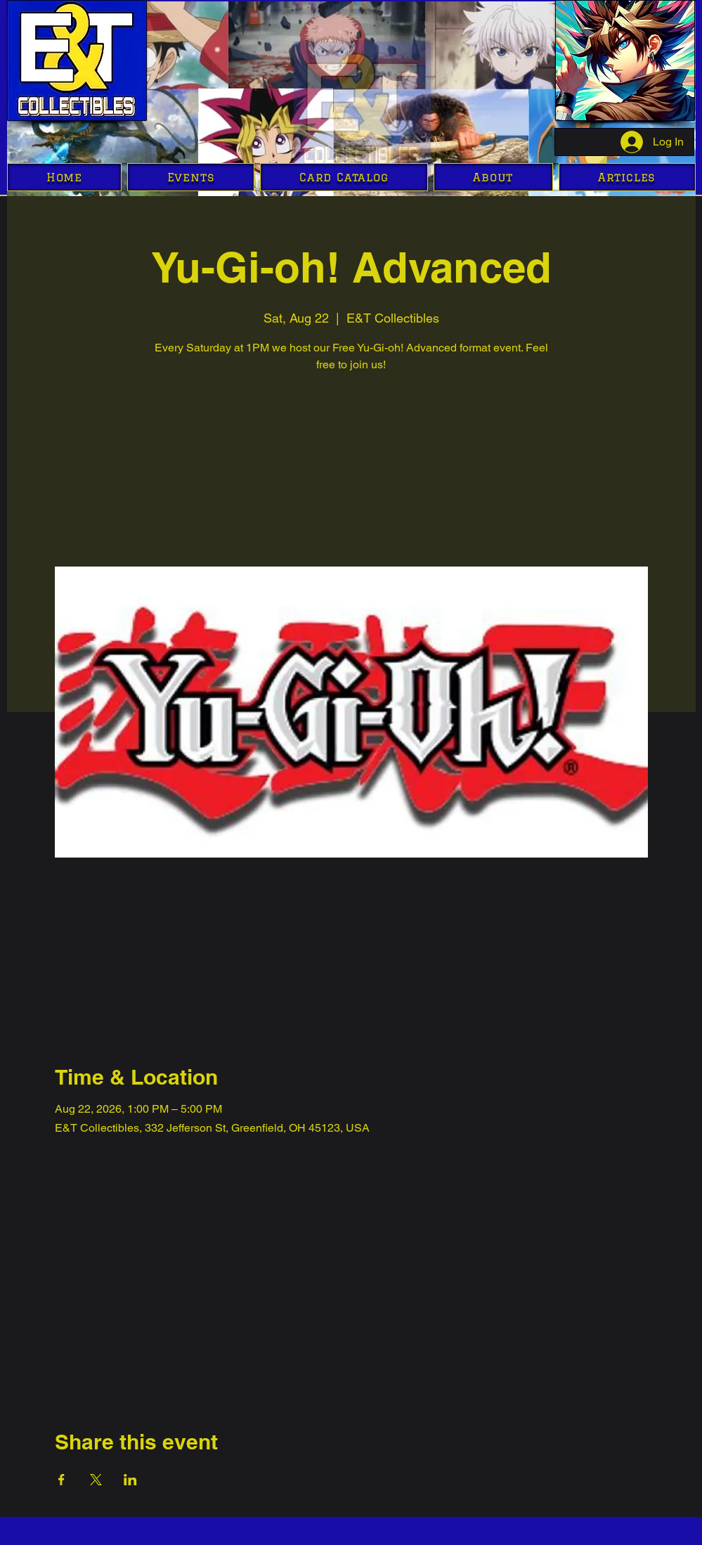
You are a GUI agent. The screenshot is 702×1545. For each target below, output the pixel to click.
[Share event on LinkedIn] (130, 1479)
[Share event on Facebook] (61, 1479)
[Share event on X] (96, 1479)
